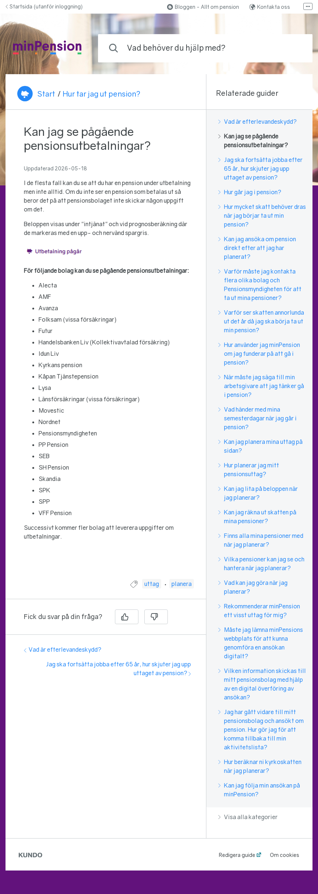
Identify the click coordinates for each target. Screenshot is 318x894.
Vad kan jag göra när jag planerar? (253, 587)
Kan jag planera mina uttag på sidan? (260, 446)
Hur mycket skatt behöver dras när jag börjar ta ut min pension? (262, 215)
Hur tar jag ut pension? (101, 93)
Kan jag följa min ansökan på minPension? (259, 790)
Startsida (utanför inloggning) (44, 6)
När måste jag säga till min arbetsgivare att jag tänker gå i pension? (261, 385)
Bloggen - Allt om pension (203, 7)
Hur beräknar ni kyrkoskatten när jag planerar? (259, 766)
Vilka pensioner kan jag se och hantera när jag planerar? (261, 563)
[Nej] (156, 616)
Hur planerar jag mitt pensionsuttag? (248, 470)
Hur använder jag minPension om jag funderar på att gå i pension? (259, 353)
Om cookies (284, 855)
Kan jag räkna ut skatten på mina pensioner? (257, 516)
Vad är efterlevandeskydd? (62, 649)
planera (181, 583)
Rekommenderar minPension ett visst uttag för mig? (259, 610)
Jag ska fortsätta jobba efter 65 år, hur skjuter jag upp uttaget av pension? (260, 168)
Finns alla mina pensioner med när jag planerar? (260, 540)
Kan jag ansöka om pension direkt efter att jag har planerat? (257, 247)
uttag (151, 583)
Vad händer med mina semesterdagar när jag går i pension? (257, 418)
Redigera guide (237, 855)
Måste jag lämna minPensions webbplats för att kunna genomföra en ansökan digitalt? (260, 643)
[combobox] (205, 48)
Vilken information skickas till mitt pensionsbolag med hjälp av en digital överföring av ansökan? (262, 684)
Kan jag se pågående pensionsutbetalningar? (253, 141)
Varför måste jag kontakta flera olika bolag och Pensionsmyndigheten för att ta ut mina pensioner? (259, 284)
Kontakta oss (269, 7)
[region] (106, 349)
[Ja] (126, 616)
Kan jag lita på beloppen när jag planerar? (258, 493)
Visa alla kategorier (248, 817)
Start (46, 93)
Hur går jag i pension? (249, 192)
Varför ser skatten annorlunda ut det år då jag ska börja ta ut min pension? (261, 321)
